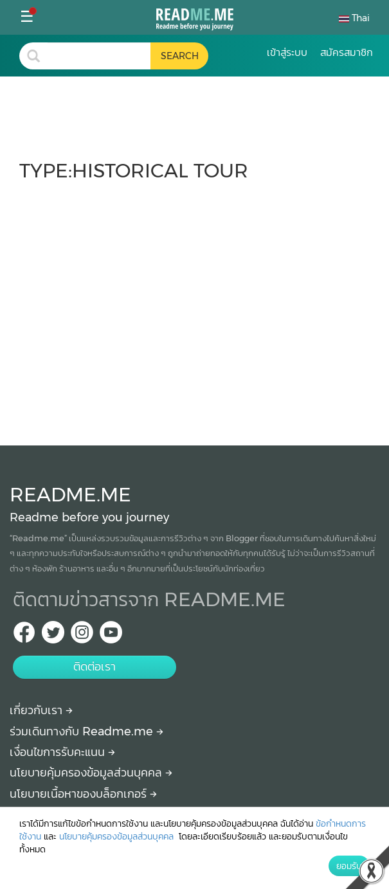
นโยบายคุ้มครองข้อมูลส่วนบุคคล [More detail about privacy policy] (91, 773)
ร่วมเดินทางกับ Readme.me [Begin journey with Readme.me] (86, 731)
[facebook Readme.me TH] (24, 636)
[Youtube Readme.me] (111, 636)
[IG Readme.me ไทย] (82, 636)
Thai (354, 18)
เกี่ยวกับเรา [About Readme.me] (41, 710)
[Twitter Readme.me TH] (53, 636)
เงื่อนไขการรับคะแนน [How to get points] (62, 752)
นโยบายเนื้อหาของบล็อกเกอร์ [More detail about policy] (83, 794)
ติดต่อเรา (94, 667)
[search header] (99, 55)
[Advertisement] (194, 307)
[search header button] (179, 55)
